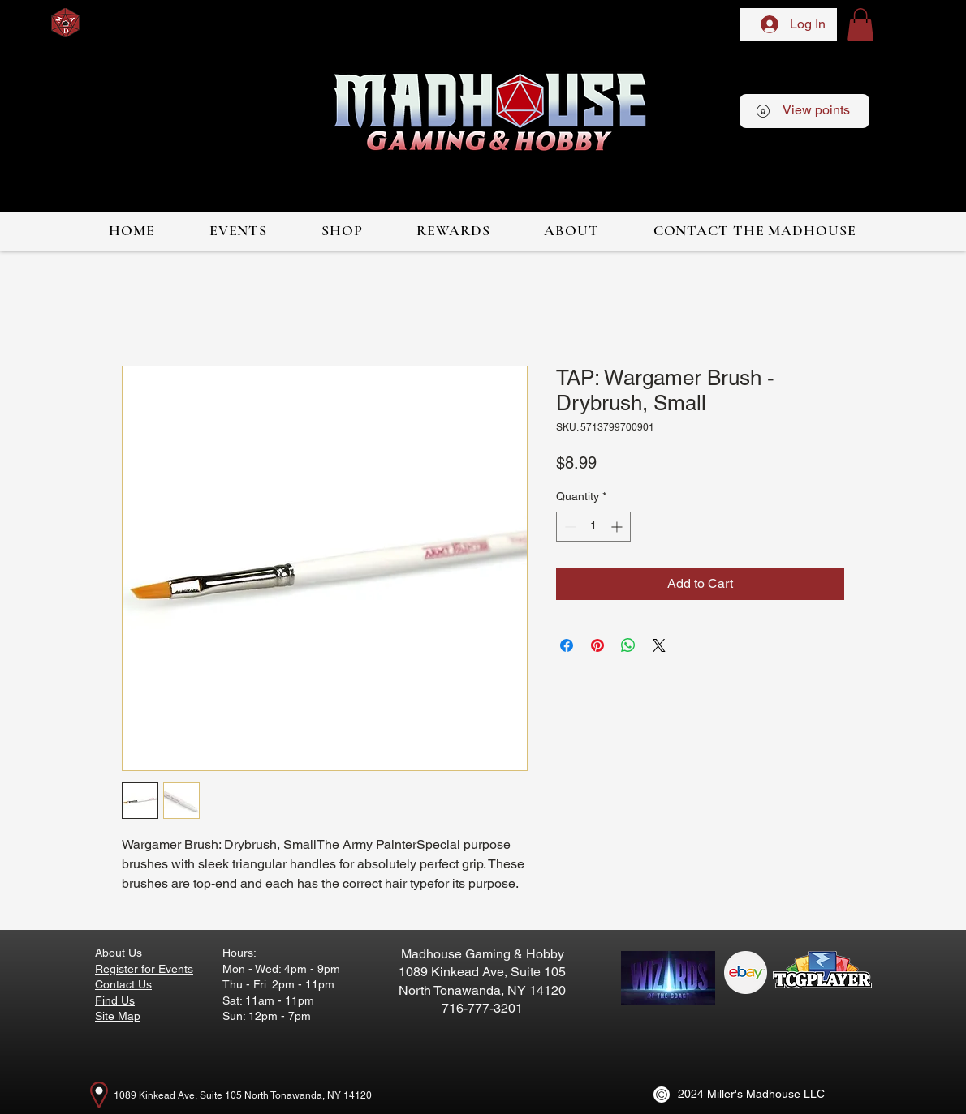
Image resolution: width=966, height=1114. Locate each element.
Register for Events (144, 968)
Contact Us (123, 984)
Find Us (115, 1000)
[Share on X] (659, 645)
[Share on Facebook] (566, 645)
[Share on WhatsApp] (628, 645)
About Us (118, 952)
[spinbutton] (593, 526)
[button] (860, 24)
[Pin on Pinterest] (597, 645)
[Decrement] (568, 526)
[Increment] (618, 526)
